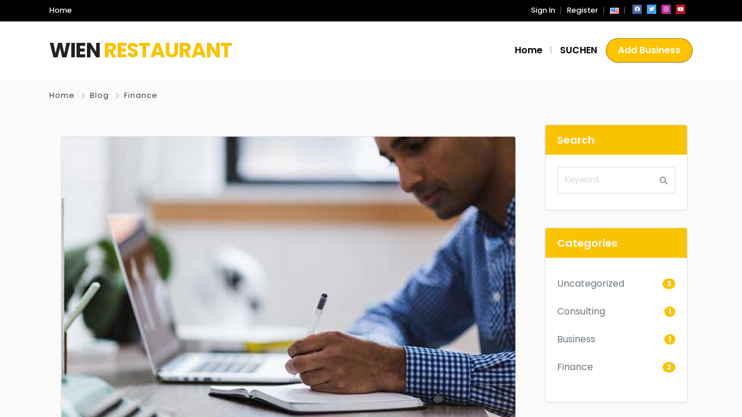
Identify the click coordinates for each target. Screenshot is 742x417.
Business (576, 339)
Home (62, 95)
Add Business (649, 50)
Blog (99, 95)
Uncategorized (590, 283)
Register (582, 10)
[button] (614, 10)
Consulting (581, 311)
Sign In (543, 10)
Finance (141, 95)
